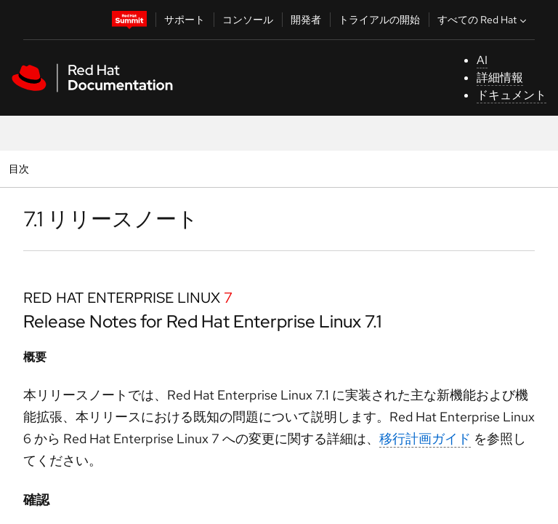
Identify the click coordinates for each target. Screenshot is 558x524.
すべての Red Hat (483, 19)
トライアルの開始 (379, 19)
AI (482, 60)
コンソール (247, 19)
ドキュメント (511, 95)
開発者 (306, 19)
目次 (20, 168)
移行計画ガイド (425, 438)
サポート (184, 19)
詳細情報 (500, 77)
